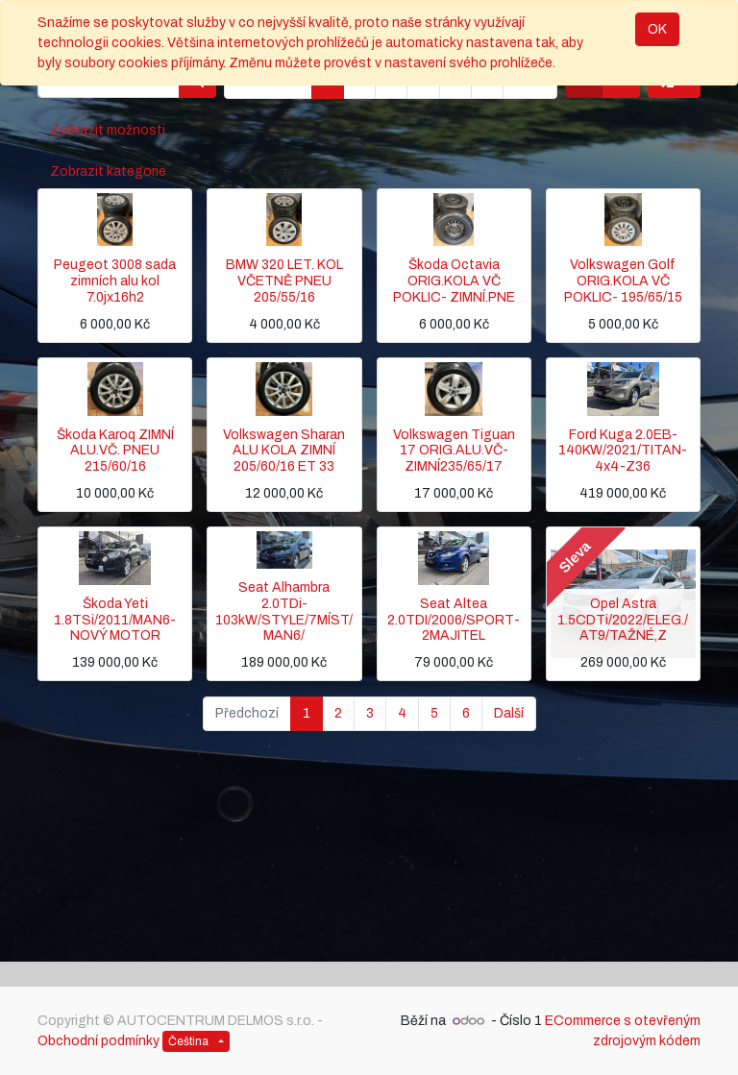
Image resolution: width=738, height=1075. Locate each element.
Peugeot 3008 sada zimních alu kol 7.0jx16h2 (115, 281)
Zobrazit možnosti (107, 130)
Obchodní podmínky (98, 1041)
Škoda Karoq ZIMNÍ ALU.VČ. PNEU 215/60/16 (115, 451)
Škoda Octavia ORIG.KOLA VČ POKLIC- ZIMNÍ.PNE (454, 281)
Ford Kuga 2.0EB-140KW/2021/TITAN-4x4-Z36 (622, 451)
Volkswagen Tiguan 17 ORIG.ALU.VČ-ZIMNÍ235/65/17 (454, 451)
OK (657, 29)
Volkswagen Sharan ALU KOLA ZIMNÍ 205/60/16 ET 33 (284, 451)
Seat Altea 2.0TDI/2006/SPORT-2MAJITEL (453, 620)
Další (509, 713)
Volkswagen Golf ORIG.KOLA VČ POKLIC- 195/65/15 (623, 281)
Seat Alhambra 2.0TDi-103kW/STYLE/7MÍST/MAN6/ (284, 611)
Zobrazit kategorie (108, 171)
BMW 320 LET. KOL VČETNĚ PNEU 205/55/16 (284, 281)
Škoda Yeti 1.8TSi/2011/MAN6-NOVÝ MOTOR (115, 620)
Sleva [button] (574, 557)
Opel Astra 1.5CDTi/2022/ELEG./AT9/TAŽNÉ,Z (622, 620)
